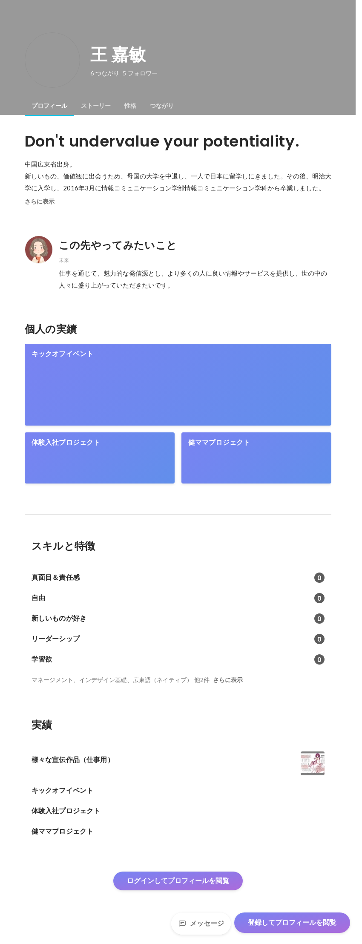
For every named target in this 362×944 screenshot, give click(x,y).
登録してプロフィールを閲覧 (292, 922)
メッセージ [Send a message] (201, 923)
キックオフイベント (63, 354)
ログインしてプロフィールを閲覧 (178, 881)
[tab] (49, 105)
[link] (178, 385)
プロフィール (49, 105)
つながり (162, 105)
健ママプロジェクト (219, 442)
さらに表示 (40, 201)
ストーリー (96, 105)
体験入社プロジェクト (66, 442)
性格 (130, 105)
